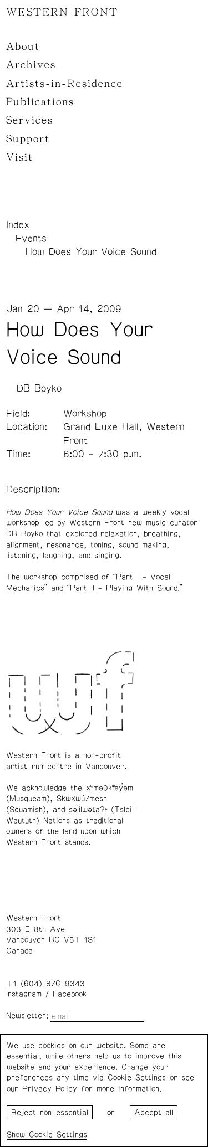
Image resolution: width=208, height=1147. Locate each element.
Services (29, 120)
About (23, 46)
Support (28, 139)
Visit (19, 157)
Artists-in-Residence (64, 83)
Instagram (24, 994)
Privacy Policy (49, 1089)
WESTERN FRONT (62, 12)
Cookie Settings (58, 1135)
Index (17, 225)
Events (31, 239)
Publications (40, 101)
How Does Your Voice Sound (91, 252)
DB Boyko (39, 389)
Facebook (70, 994)
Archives (31, 64)
